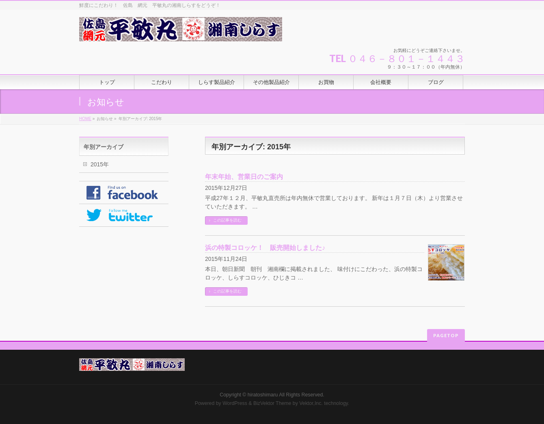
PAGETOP (446, 335)
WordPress (234, 403)
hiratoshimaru (263, 395)
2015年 (100, 164)
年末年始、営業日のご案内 (244, 176)
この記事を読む (227, 220)
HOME (85, 118)
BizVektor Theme (272, 403)
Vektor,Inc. (311, 403)
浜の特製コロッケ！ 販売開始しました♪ (265, 247)
